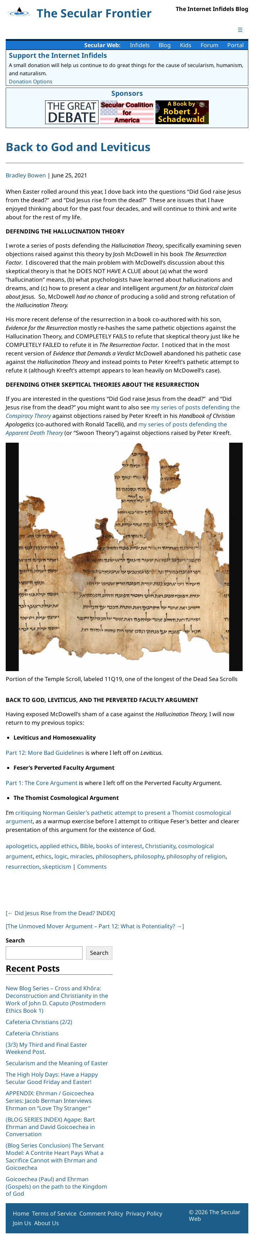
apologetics (21, 846)
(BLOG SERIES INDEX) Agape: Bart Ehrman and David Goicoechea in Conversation (50, 1127)
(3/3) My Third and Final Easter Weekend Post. (46, 1048)
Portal (235, 45)
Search (15, 940)
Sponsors (127, 93)
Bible (86, 846)
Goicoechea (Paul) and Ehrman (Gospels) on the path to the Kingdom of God (56, 1186)
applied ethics (58, 846)
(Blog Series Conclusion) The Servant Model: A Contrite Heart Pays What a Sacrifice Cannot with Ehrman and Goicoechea (55, 1156)
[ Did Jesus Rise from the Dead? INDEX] (60, 913)
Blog (165, 45)
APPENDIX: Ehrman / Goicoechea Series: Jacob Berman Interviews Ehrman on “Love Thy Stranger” (50, 1100)
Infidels (140, 45)
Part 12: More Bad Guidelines (45, 753)
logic (60, 856)
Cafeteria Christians (32, 1033)
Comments (92, 866)
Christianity (160, 846)
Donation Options (30, 81)
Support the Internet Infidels (58, 55)
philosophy (149, 856)
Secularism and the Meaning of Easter (57, 1063)
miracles (81, 856)
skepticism (56, 866)
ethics (44, 856)
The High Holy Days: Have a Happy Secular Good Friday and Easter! (52, 1078)
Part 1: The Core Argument (42, 783)
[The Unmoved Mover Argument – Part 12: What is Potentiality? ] (95, 926)
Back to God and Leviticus (78, 146)
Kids (185, 45)
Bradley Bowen (26, 175)
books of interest (119, 846)
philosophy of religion (196, 856)
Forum (209, 45)
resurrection (22, 866)
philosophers (113, 856)
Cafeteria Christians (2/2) (39, 1022)
